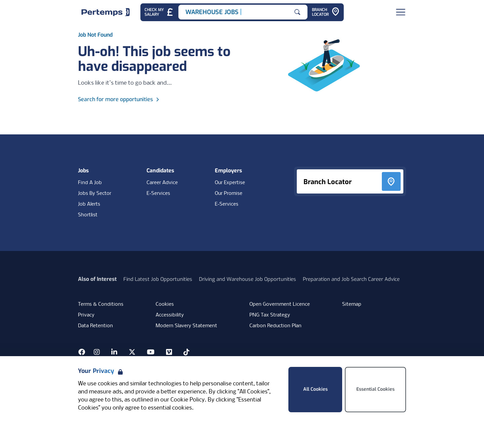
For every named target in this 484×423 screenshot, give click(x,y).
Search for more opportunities (119, 99)
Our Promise (228, 193)
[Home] (105, 12)
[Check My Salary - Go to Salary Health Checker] (159, 12)
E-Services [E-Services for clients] (226, 204)
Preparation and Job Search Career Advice (351, 279)
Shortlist (87, 215)
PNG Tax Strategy (269, 315)
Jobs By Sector (94, 193)
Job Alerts (89, 204)
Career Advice (162, 182)
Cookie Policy (187, 400)
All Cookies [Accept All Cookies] (315, 389)
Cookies (165, 304)
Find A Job (90, 182)
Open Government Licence (279, 304)
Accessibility (170, 315)
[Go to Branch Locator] (325, 12)
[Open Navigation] (401, 12)
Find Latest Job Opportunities (157, 279)
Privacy (86, 315)
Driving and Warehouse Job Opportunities (247, 279)
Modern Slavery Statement (186, 326)
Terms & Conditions (100, 304)
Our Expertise (230, 182)
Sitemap (351, 304)
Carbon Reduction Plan (275, 326)
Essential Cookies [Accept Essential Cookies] (375, 389)
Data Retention (95, 326)
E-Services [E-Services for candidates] (158, 193)
